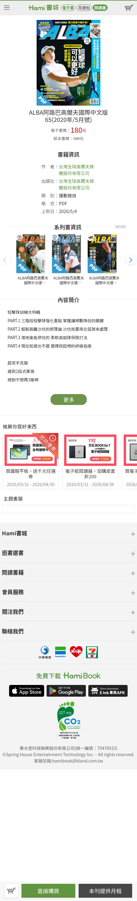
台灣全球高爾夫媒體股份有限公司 (76, 169)
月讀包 (84, 8)
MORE (120, 226)
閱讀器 (100, 8)
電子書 (68, 8)
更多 (69, 399)
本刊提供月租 (105, 891)
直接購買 (48, 891)
